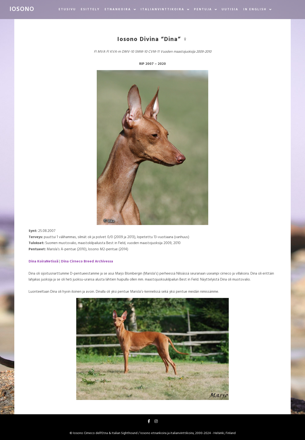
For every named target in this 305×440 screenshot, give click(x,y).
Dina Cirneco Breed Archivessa (87, 261)
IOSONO (22, 9)
